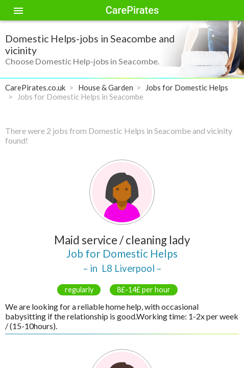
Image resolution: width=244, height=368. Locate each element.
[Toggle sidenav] (18, 10)
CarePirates (132, 10)
